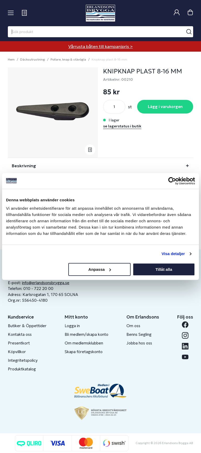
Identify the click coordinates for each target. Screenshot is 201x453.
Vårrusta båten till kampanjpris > (100, 46)
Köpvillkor (17, 351)
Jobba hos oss (139, 343)
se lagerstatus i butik (122, 126)
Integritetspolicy (23, 360)
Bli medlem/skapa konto (86, 334)
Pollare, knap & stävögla (68, 59)
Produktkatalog (22, 368)
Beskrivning (24, 165)
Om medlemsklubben (84, 343)
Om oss (133, 325)
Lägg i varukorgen (165, 106)
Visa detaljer (173, 253)
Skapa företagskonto (84, 351)
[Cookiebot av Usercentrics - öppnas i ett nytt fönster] (172, 181)
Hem (11, 59)
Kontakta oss (20, 334)
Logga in (72, 325)
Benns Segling (139, 334)
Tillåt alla (163, 269)
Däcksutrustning (32, 59)
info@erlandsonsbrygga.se (45, 282)
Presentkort (19, 343)
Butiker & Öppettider (27, 325)
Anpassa (99, 269)
